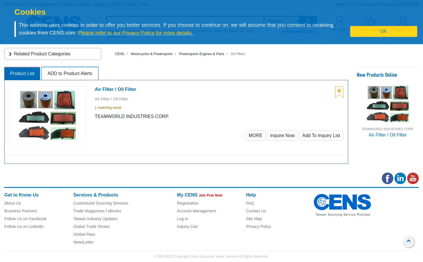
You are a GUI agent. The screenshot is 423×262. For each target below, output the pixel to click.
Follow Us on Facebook (25, 218)
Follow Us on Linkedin (24, 226)
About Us (12, 203)
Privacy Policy (258, 226)
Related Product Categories (39, 53)
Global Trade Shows (91, 226)
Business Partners (20, 211)
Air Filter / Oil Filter (388, 134)
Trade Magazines (89, 211)
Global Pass (84, 234)
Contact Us (256, 211)
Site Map (254, 218)
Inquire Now (282, 135)
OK (383, 31)
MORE (256, 135)
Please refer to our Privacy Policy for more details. (135, 33)
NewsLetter (83, 242)
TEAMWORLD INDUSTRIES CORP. (388, 129)
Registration (188, 203)
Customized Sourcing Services (100, 203)
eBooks (114, 211)
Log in (182, 218)
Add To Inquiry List (321, 135)
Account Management (196, 211)
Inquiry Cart (187, 226)
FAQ (250, 203)
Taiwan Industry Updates (95, 218)
